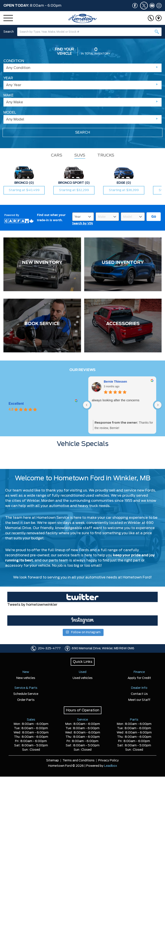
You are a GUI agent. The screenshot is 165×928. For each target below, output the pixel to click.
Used (82, 672)
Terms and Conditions (79, 760)
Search (8, 31)
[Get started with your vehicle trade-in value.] (154, 216)
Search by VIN (82, 223)
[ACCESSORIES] (123, 325)
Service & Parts (25, 687)
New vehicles (25, 678)
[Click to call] (151, 18)
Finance (139, 672)
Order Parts (26, 699)
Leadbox (110, 765)
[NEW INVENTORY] (42, 264)
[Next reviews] (158, 405)
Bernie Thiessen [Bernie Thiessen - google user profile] (115, 381)
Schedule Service (25, 693)
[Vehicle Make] (107, 216)
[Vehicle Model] (133, 216)
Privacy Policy (108, 760)
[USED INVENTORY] (123, 264)
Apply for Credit (139, 678)
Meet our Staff (139, 699)
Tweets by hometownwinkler (32, 604)
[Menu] (8, 18)
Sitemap (52, 760)
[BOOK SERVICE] (42, 325)
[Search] (89, 31)
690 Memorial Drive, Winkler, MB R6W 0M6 (103, 648)
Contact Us (139, 693)
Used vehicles (83, 678)
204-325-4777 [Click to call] (49, 648)
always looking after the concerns (115, 400)
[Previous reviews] (86, 405)
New (26, 672)
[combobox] (89, 31)
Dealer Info (139, 687)
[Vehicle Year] (83, 216)
